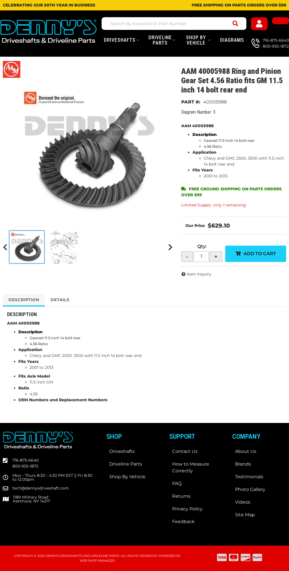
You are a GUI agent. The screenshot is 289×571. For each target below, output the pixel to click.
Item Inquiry (199, 274)
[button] (174, 23)
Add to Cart (260, 253)
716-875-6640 (25, 460)
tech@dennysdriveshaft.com (40, 488)
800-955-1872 (25, 466)
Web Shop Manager (97, 561)
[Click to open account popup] (259, 23)
